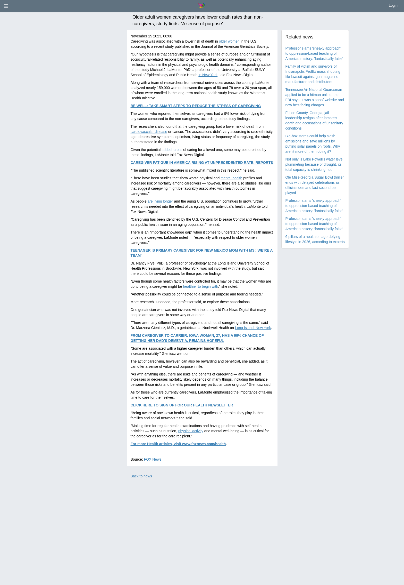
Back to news (141, 476)
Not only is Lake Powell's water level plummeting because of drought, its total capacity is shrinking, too (314, 164)
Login (393, 5)
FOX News (153, 459)
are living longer (160, 201)
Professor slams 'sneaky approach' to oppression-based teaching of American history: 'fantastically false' (314, 53)
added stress (172, 150)
